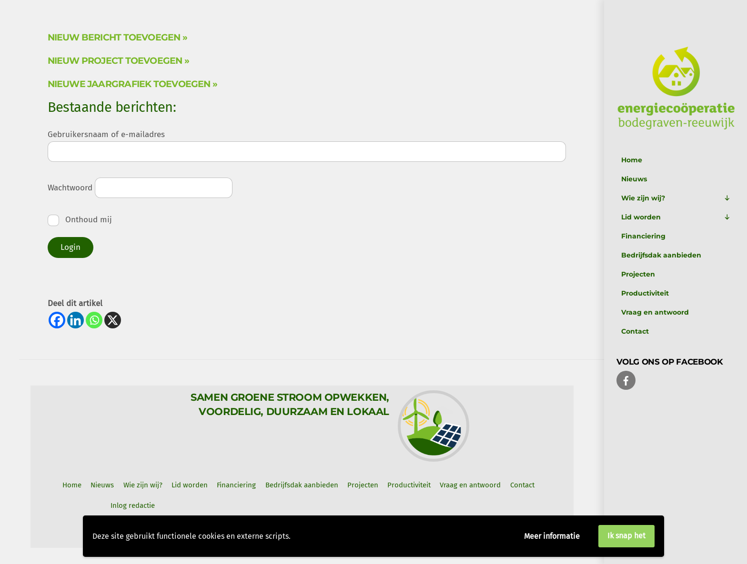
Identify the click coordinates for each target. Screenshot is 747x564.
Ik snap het (626, 535)
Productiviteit (645, 293)
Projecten (638, 274)
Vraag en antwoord (655, 312)
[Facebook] (57, 320)
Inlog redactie (133, 505)
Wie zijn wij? (675, 198)
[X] (112, 320)
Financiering (643, 236)
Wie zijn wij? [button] (142, 485)
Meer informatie (552, 536)
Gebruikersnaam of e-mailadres (106, 134)
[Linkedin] (75, 320)
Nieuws (634, 179)
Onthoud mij (80, 220)
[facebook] (626, 379)
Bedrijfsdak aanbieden (661, 255)
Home (631, 160)
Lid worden (675, 217)
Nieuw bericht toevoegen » (118, 37)
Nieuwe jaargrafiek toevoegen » (133, 84)
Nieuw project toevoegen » (119, 60)
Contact (635, 331)
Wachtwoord (70, 188)
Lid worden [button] (190, 485)
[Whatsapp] (94, 320)
